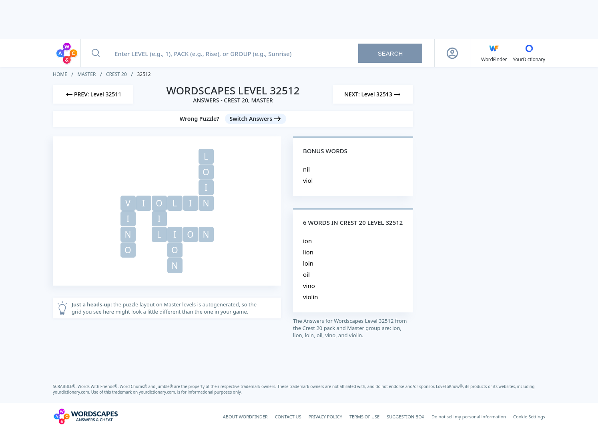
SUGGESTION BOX (405, 417)
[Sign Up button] (452, 53)
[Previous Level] (93, 94)
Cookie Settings (529, 417)
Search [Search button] (390, 53)
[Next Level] (373, 94)
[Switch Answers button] (256, 119)
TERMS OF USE (364, 417)
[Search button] (95, 53)
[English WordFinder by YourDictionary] (494, 53)
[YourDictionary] (529, 53)
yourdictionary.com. (72, 392)
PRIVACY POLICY (325, 417)
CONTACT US (288, 417)
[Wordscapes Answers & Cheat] (85, 416)
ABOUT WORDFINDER (245, 417)
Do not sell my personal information (468, 417)
